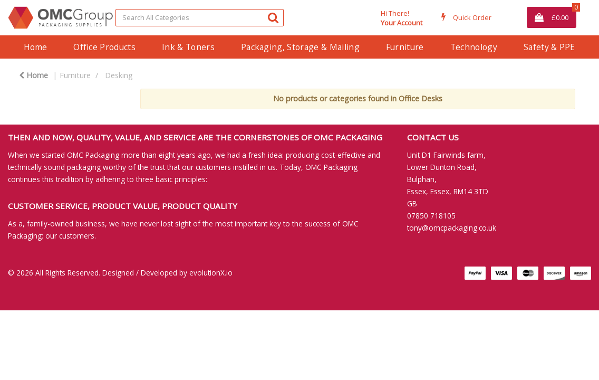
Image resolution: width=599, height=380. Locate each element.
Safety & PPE (549, 47)
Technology (473, 47)
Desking (119, 75)
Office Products (104, 47)
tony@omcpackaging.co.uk (451, 228)
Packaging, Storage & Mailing (300, 47)
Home (35, 47)
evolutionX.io (211, 273)
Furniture (405, 47)
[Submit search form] (273, 17)
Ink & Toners (188, 47)
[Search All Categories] (199, 17)
